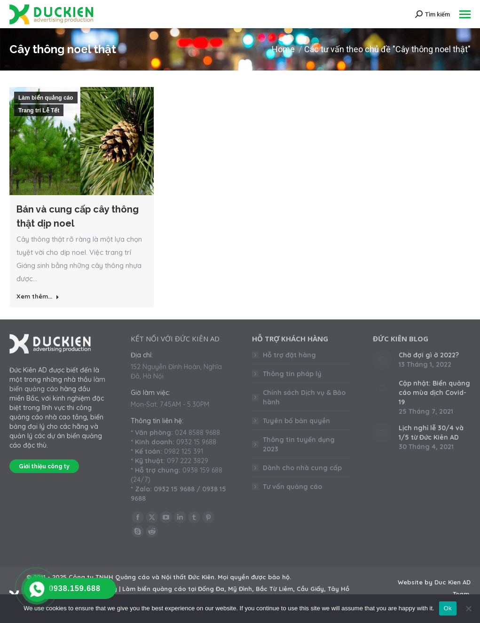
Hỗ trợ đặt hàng (289, 355)
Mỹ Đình (240, 588)
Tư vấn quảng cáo (292, 486)
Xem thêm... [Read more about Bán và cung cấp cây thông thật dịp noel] (37, 296)
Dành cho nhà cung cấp (302, 468)
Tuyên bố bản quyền (296, 421)
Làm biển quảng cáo (45, 98)
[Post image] (382, 359)
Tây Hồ (338, 588)
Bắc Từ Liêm (274, 588)
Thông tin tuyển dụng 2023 (299, 444)
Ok (448, 608)
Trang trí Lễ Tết (38, 110)
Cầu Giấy (310, 588)
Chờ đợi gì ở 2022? (429, 355)
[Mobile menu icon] (465, 14)
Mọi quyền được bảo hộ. (254, 577)
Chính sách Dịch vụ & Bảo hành (304, 397)
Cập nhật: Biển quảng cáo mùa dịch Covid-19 (434, 392)
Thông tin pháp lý (292, 374)
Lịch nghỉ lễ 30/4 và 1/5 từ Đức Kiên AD (431, 433)
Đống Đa (211, 588)
